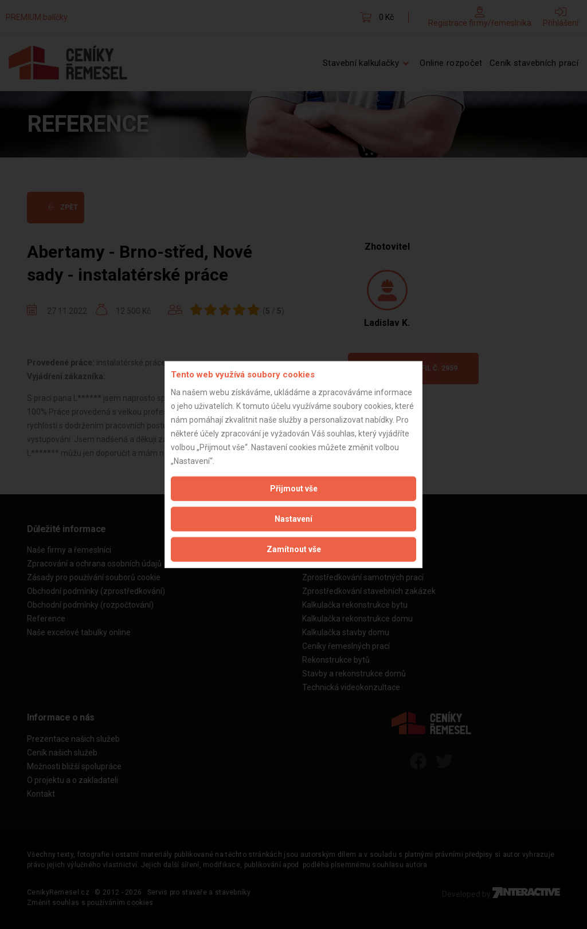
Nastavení (293, 518)
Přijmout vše (294, 488)
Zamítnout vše (294, 548)
